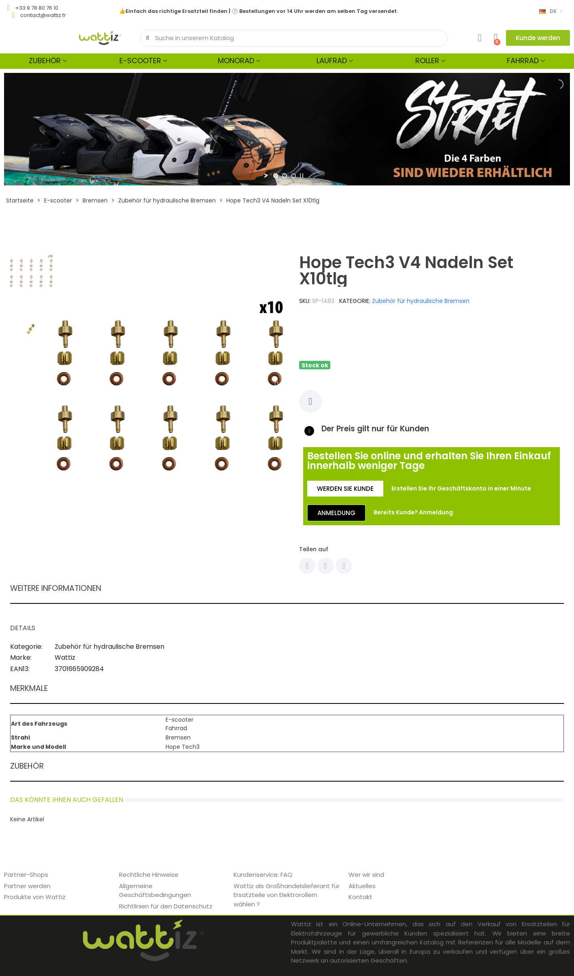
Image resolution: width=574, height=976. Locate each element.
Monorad (236, 60)
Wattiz (65, 657)
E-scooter (140, 60)
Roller (427, 60)
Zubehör (45, 60)
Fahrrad (523, 60)
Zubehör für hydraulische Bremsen (421, 301)
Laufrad (332, 60)
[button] (538, 38)
